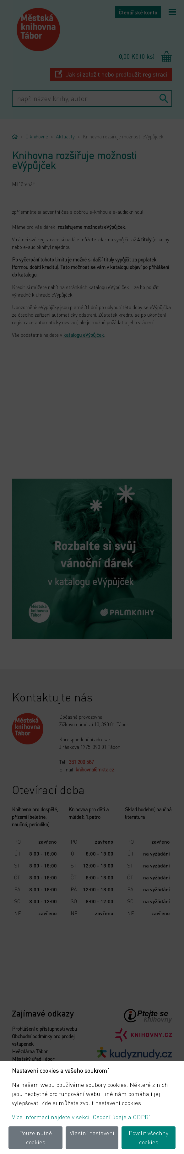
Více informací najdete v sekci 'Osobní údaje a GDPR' (81, 1117)
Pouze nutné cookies (35, 1137)
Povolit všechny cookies (148, 1137)
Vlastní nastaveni (92, 1133)
